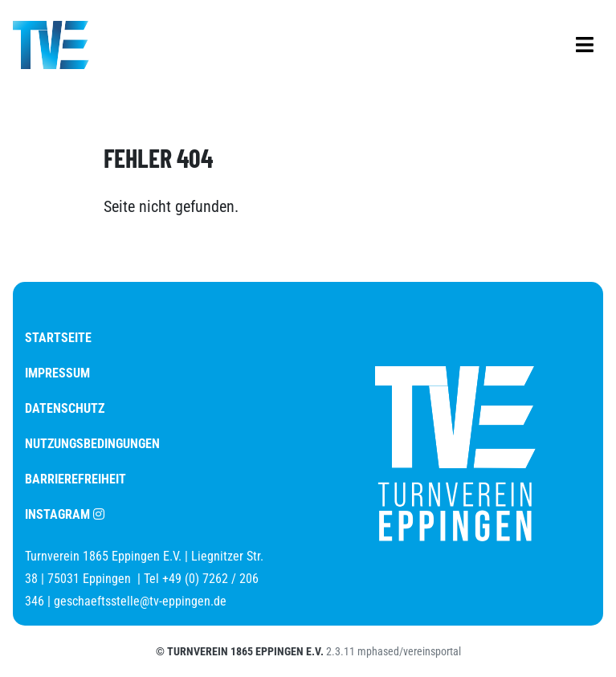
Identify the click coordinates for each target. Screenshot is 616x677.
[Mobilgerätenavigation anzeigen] (584, 45)
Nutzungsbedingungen (92, 443)
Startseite (58, 337)
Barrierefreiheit (75, 479)
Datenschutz (64, 408)
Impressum (57, 373)
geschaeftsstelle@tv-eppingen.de (140, 601)
